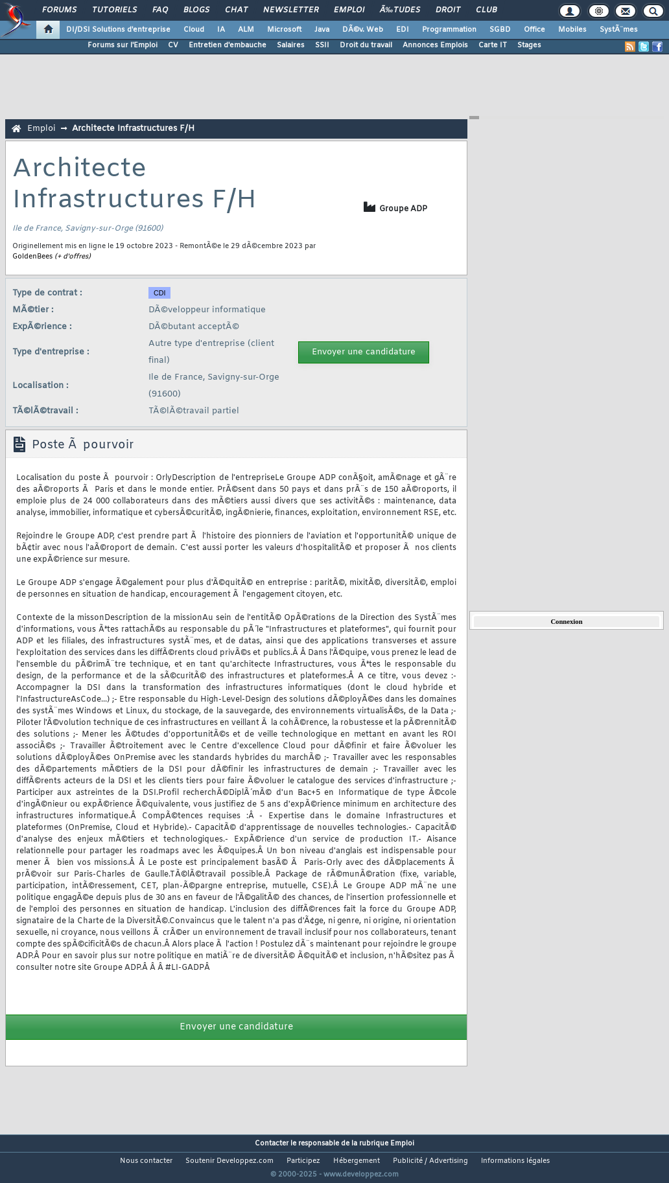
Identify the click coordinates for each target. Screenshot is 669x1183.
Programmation (449, 29)
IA (221, 29)
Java (321, 29)
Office (534, 29)
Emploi (349, 10)
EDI (402, 29)
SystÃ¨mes (619, 29)
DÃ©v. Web (362, 29)
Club (486, 10)
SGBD (500, 29)
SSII (322, 45)
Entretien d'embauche (227, 45)
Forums (59, 10)
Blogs (196, 10)
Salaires (291, 45)
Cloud (193, 29)
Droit (448, 10)
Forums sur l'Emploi (123, 45)
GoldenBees (32, 256)
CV (173, 45)
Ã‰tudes (400, 10)
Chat (236, 10)
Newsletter (291, 10)
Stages (529, 45)
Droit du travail (366, 45)
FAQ (160, 10)
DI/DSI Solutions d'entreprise (118, 29)
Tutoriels (114, 10)
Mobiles (572, 29)
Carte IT (492, 45)
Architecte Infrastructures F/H (133, 128)
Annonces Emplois (435, 45)
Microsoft (284, 29)
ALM (246, 29)
